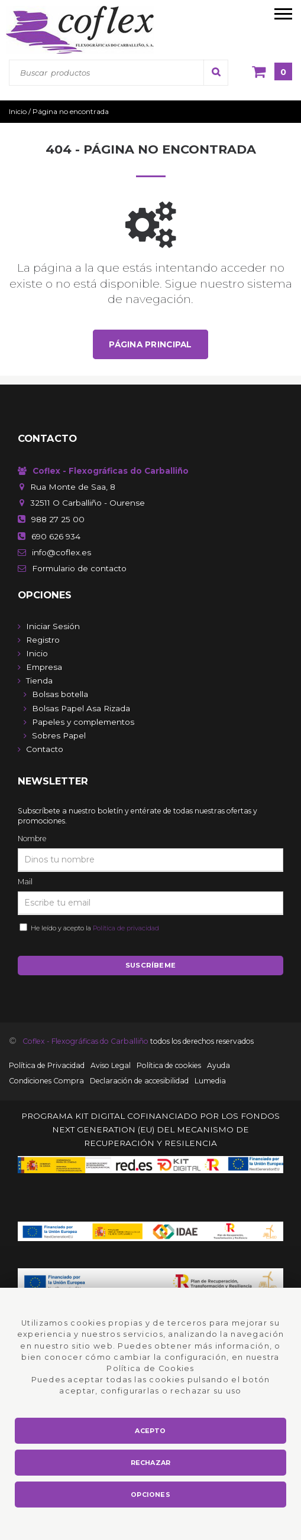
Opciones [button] (150, 1494)
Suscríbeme (150, 965)
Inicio (37, 653)
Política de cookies (169, 1065)
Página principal (150, 344)
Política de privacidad (126, 928)
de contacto (79, 568)
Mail (25, 881)
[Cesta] (272, 73)
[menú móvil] (283, 13)
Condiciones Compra (46, 1080)
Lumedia (210, 1080)
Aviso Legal (110, 1065)
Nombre (32, 838)
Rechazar (151, 1462)
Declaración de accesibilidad (139, 1080)
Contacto (44, 749)
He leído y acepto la (93, 928)
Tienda (39, 680)
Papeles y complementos (83, 722)
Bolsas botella (60, 694)
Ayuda (218, 1065)
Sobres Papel (59, 735)
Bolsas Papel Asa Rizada (81, 708)
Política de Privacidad (47, 1065)
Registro (43, 639)
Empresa (44, 667)
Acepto (150, 1431)
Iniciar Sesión (53, 626)
